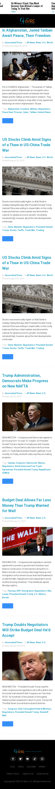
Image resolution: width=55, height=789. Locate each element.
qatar (26, 112)
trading (40, 230)
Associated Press (13, 42)
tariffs (20, 230)
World (50, 42)
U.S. (53, 12)
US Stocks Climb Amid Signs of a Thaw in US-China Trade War (26, 145)
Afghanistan (14, 109)
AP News (31, 42)
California (31, 766)
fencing (12, 591)
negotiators (44, 109)
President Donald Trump (26, 469)
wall (4, 715)
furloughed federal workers (37, 709)
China (10, 227)
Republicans (45, 469)
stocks (13, 230)
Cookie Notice (43, 773)
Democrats (31, 463)
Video (13, 12)
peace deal (7, 112)
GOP (18, 591)
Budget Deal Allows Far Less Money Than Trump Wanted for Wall (26, 505)
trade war (30, 230)
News (38, 42)
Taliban (33, 112)
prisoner (18, 112)
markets (18, 227)
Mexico (41, 463)
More (7, 121)
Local (12, 766)
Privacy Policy (13, 773)
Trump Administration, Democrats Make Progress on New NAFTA (25, 380)
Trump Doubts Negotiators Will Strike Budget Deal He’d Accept (26, 630)
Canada (11, 463)
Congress (21, 463)
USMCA (5, 473)
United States (44, 112)
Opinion (42, 766)
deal (20, 709)
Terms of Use (28, 773)
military (34, 109)
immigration (28, 591)
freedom (24, 109)
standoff (44, 712)
